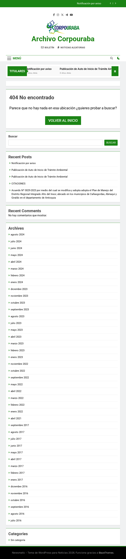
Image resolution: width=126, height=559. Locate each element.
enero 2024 (17, 282)
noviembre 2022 (19, 363)
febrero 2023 (17, 350)
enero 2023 (17, 357)
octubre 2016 (18, 500)
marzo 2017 (17, 466)
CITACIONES (18, 183)
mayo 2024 (17, 255)
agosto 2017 (17, 432)
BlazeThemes (106, 552)
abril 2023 (16, 336)
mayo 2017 (17, 452)
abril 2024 (16, 261)
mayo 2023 (17, 329)
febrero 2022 (17, 404)
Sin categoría (18, 540)
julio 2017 (16, 438)
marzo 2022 (17, 398)
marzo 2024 (17, 268)
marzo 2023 (17, 343)
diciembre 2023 (19, 289)
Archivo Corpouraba (63, 39)
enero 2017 (17, 479)
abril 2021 (16, 418)
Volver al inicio (63, 121)
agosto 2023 (17, 316)
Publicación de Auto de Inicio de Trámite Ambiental (93, 69)
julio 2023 (16, 323)
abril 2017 (16, 459)
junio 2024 (16, 248)
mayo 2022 (17, 384)
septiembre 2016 (20, 506)
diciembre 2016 (19, 486)
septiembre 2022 (20, 377)
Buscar (13, 136)
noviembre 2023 (19, 295)
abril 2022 (16, 391)
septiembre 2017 (20, 425)
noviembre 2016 (19, 493)
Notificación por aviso (89, 3)
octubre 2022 (18, 370)
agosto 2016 (17, 513)
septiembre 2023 (20, 309)
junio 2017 (16, 445)
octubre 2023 (18, 302)
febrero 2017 (17, 472)
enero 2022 (17, 411)
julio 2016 (16, 520)
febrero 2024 (17, 275)
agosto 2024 (17, 234)
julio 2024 (16, 241)
